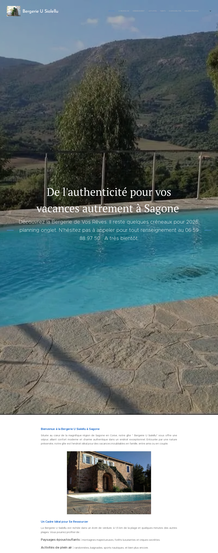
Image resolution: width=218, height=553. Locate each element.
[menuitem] (174, 11)
